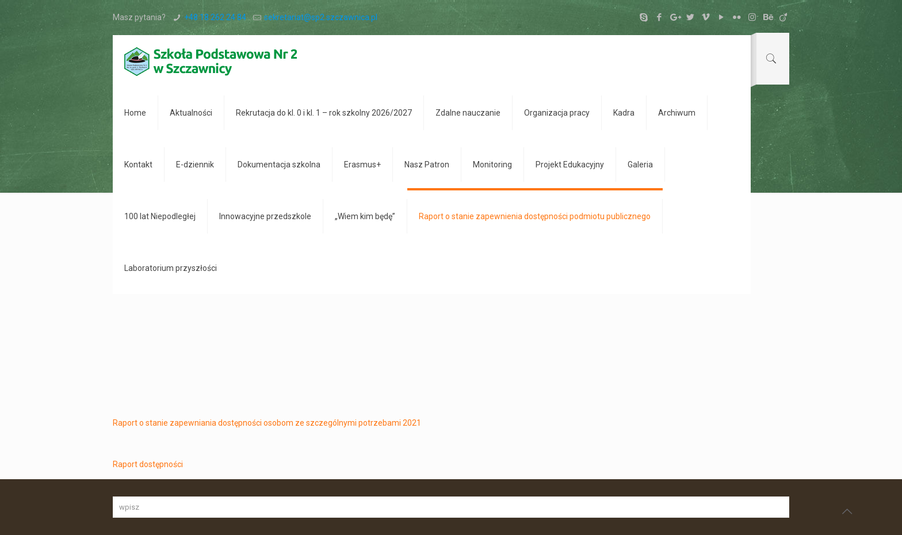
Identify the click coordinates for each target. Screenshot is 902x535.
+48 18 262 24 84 (215, 17)
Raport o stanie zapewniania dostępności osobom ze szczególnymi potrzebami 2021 (267, 422)
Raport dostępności (148, 464)
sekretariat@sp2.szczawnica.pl (320, 17)
